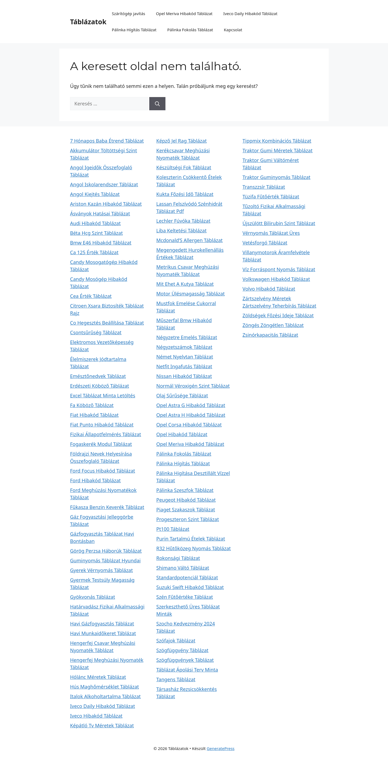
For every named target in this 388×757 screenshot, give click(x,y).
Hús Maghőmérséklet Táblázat (104, 686)
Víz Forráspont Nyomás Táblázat (278, 269)
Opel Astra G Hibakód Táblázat (190, 405)
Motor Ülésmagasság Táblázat (190, 293)
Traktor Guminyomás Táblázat (276, 177)
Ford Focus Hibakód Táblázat (102, 470)
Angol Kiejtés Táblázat (95, 194)
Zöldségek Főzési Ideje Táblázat (278, 315)
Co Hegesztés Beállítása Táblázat (107, 322)
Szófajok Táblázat (175, 640)
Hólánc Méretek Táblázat (98, 677)
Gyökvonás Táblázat (92, 597)
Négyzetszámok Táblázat (184, 347)
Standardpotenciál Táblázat (187, 577)
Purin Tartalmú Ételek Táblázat (190, 538)
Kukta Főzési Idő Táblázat (184, 194)
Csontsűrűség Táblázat (96, 332)
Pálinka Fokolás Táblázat (190, 29)
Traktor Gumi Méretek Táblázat (277, 150)
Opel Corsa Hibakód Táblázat (189, 424)
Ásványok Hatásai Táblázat (100, 213)
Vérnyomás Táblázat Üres (271, 233)
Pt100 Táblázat (172, 529)
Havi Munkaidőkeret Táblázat (103, 633)
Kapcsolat (233, 29)
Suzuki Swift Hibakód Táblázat (190, 587)
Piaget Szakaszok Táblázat (185, 509)
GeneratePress (220, 748)
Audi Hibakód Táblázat (95, 223)
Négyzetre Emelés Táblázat (186, 337)
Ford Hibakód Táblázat (95, 480)
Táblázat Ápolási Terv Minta (187, 669)
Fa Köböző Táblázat (92, 405)
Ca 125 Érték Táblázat (94, 252)
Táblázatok (88, 21)
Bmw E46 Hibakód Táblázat (100, 242)
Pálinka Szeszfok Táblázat (184, 490)
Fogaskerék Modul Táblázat (101, 444)
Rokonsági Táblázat (178, 558)
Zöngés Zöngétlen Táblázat (273, 325)
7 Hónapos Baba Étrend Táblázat (107, 140)
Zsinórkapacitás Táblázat (270, 335)
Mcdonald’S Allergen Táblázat (189, 240)
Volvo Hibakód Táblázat (268, 288)
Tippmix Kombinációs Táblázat (276, 140)
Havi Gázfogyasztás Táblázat (102, 623)
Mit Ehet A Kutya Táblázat (185, 284)
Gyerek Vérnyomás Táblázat (101, 570)
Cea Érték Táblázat (91, 296)
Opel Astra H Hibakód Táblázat (190, 415)
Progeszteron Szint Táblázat (187, 519)
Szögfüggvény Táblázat (182, 650)
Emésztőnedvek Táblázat (98, 376)
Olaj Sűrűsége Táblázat (182, 395)
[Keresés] (157, 103)
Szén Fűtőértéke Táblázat (184, 597)
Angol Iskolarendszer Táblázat (104, 184)
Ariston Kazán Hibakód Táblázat (106, 204)
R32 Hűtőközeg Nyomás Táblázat (193, 548)
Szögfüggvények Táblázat (185, 660)
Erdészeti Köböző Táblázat (99, 386)
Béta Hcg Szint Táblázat (96, 233)
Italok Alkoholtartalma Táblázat (105, 696)
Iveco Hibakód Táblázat (96, 716)
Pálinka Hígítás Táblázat (134, 29)
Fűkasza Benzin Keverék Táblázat (107, 507)
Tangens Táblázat (175, 679)
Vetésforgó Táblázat (264, 242)
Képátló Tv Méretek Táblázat (102, 725)
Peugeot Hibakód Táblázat (186, 500)
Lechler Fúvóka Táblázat (183, 221)
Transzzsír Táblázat (263, 187)
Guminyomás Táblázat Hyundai (105, 560)
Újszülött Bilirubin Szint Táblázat (278, 223)
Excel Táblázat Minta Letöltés (102, 395)
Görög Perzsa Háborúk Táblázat (106, 551)
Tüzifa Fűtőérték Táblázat (270, 196)
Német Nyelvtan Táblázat (184, 356)
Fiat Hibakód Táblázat (94, 415)
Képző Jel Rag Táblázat (181, 140)
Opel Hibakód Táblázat (181, 434)
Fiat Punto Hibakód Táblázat (101, 424)
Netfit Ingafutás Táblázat (184, 366)
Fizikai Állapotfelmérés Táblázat (105, 434)
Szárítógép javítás (128, 13)
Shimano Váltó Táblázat (182, 568)
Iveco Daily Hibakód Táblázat (250, 13)
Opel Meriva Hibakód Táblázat (184, 13)
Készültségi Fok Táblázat (183, 167)
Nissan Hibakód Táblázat (184, 376)
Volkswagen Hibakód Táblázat (276, 279)
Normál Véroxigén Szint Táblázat (193, 386)
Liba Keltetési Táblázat (181, 230)
